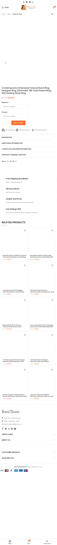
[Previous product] (50, 14)
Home (4, 14)
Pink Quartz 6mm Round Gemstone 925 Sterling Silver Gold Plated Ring (42, 291)
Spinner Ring (17, 14)
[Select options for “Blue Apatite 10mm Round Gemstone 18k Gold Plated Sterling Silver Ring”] (25, 300)
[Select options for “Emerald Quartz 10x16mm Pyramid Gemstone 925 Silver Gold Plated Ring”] (25, 230)
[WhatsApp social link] (32, 2)
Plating (4, 112)
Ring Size (5, 102)
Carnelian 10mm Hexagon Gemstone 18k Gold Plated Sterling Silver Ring (39, 361)
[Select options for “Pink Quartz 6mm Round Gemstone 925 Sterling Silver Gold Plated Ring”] (52, 265)
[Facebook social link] (24, 2)
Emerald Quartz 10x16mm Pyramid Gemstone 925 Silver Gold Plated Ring (14, 257)
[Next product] (54, 14)
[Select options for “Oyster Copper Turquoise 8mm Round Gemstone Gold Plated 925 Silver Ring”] (25, 370)
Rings (9, 14)
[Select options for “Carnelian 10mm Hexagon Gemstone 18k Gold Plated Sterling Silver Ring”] (52, 335)
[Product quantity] (6, 123)
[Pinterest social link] (29, 2)
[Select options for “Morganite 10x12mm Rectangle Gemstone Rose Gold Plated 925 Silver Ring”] (52, 230)
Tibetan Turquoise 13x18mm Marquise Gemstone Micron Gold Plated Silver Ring (41, 396)
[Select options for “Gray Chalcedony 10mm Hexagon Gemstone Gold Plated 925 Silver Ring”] (52, 300)
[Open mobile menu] (5, 7)
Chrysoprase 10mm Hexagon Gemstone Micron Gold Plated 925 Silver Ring (13, 291)
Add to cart (18, 123)
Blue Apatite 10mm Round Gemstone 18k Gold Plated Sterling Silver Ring (12, 326)
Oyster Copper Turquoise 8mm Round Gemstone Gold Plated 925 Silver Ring (15, 396)
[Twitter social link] (26, 2)
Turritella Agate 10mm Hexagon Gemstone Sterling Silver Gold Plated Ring (14, 361)
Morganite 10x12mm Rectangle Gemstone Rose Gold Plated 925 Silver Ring (41, 257)
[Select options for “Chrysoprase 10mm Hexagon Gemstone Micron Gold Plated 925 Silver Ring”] (25, 265)
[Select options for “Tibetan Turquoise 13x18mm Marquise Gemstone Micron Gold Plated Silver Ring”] (52, 370)
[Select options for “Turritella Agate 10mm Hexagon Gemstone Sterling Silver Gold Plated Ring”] (25, 335)
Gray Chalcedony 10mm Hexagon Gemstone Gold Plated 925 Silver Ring (42, 326)
